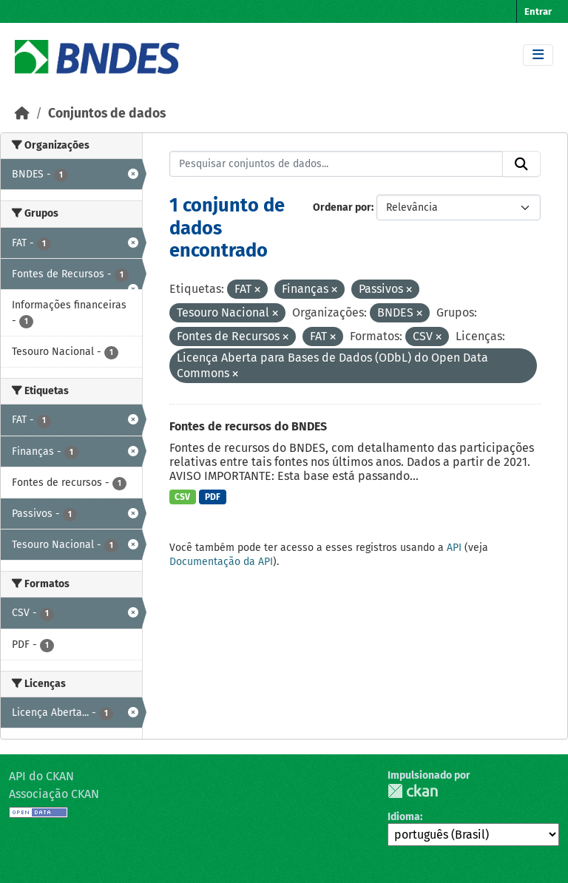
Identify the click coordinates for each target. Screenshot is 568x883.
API (454, 547)
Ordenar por (342, 207)
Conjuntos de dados (107, 113)
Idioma (404, 817)
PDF (212, 497)
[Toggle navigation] (538, 55)
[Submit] (521, 164)
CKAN (413, 791)
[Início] (22, 113)
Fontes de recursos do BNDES (248, 426)
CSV (182, 497)
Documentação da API (221, 561)
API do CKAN (41, 776)
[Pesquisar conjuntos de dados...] (336, 164)
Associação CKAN (54, 794)
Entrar (538, 11)
